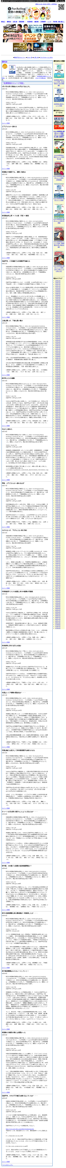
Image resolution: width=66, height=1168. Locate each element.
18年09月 (57, 441)
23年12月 (57, 327)
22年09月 (57, 354)
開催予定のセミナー (20, 57)
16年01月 (57, 498)
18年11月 (57, 437)
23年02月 (57, 345)
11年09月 (57, 592)
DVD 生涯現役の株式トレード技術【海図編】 (58, 178)
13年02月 (57, 561)
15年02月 (57, 518)
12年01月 (57, 585)
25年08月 (57, 291)
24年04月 (57, 320)
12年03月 (57, 581)
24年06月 (57, 317)
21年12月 (57, 371)
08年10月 (57, 623)
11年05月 (57, 599)
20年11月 (57, 394)
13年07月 (57, 552)
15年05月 (57, 513)
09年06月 (57, 608)
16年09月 (57, 484)
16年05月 (57, 491)
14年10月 (57, 525)
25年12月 (57, 284)
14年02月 (57, 540)
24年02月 (57, 324)
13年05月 (57, 556)
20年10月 (57, 396)
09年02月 (57, 615)
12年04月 (57, 579)
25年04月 (57, 299)
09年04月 (57, 612)
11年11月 (57, 588)
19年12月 (57, 414)
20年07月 (57, 401)
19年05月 (57, 426)
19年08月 (57, 421)
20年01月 (57, 412)
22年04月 (57, 363)
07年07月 (57, 626)
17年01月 (57, 477)
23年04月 (57, 342)
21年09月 (57, 376)
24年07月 (57, 315)
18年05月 (57, 448)
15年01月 (57, 520)
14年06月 (57, 533)
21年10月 (57, 374)
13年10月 (57, 547)
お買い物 (36, 57)
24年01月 (57, 326)
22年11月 (57, 351)
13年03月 (57, 560)
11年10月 (57, 590)
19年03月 (57, 430)
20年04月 (57, 407)
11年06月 (57, 597)
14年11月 (57, 524)
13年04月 (57, 558)
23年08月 (57, 335)
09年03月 (57, 614)
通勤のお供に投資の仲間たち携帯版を (46, 4)
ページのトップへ (8, 1165)
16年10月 (57, 482)
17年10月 (57, 461)
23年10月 (57, 331)
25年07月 (57, 293)
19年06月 (57, 425)
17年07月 (57, 466)
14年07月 (57, 531)
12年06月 (57, 576)
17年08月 (57, 464)
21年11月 (57, 372)
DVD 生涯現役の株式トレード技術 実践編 (58, 221)
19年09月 (57, 419)
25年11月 (57, 286)
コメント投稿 (6, 123)
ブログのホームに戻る (46, 57)
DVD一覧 (29, 57)
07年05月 (57, 628)
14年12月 (57, 522)
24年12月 (57, 306)
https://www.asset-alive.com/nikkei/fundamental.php (20, 1129)
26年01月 (57, 282)
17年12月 (57, 457)
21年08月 (57, 378)
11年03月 (57, 603)
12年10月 (57, 569)
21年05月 (57, 383)
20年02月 (57, 410)
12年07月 (57, 574)
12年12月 (57, 565)
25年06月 (57, 295)
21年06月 (57, 381)
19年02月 (57, 432)
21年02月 (57, 389)
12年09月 (57, 570)
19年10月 (57, 417)
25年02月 (57, 302)
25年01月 (57, 304)
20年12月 (57, 392)
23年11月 (57, 329)
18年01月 (57, 455)
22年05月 (57, 362)
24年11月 (57, 308)
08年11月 (57, 621)
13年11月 (57, 545)
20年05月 (57, 405)
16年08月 (57, 486)
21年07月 (57, 380)
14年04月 (57, 536)
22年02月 (57, 367)
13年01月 (57, 563)
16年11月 (57, 480)
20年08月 (57, 399)
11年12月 (57, 587)
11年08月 (57, 594)
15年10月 (57, 504)
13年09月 (57, 549)
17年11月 (57, 459)
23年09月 (57, 333)
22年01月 (57, 369)
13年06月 (57, 554)
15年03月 (57, 516)
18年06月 (57, 446)
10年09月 (57, 605)
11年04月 (57, 601)
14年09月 (57, 527)
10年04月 (57, 606)
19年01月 (57, 434)
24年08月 (57, 313)
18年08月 (57, 443)
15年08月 (57, 507)
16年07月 (57, 488)
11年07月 (57, 596)
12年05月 (57, 578)
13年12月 (57, 543)
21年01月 (57, 390)
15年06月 (57, 511)
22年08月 (57, 356)
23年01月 (57, 347)
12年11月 (57, 567)
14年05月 (57, 534)
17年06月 (57, 468)
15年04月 (57, 515)
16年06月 (57, 489)
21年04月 (57, 385)
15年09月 (57, 506)
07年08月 (57, 624)
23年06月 (57, 338)
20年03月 (57, 408)
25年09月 (57, 290)
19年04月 (57, 428)
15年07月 (57, 509)
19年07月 (57, 423)
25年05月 (57, 297)
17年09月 (57, 462)
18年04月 (57, 450)
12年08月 (57, 572)
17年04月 (57, 471)
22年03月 (57, 365)
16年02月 (57, 497)
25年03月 (57, 300)
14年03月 (57, 538)
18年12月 (57, 435)
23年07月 (57, 336)
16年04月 (57, 493)
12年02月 (57, 583)
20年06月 (57, 403)
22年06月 (57, 360)
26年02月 (57, 281)
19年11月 (57, 416)
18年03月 (57, 452)
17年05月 (57, 470)
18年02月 (57, 453)
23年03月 (57, 344)
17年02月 (57, 475)
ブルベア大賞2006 (40, 78)
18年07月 (57, 444)
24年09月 (57, 311)
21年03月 (57, 387)
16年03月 (57, 495)
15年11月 (57, 502)
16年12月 (57, 479)
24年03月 (57, 322)
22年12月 (57, 349)
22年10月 (57, 353)
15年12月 (57, 500)
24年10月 (57, 309)
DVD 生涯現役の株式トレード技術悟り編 (59, 157)
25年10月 (57, 288)
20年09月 (57, 398)
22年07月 (57, 358)
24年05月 (57, 318)
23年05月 (57, 340)
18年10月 (57, 439)
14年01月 (57, 542)
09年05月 (57, 610)
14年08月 (57, 529)
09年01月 (57, 617)
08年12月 (57, 619)
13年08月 (57, 551)
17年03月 (57, 473)
